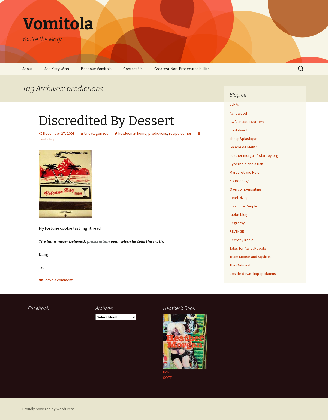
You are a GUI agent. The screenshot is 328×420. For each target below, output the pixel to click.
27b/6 (234, 104)
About (27, 68)
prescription (98, 241)
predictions (157, 133)
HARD (167, 371)
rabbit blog (239, 214)
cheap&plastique (243, 138)
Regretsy (237, 222)
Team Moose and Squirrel (250, 256)
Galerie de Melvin (244, 147)
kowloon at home (132, 133)
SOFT (167, 377)
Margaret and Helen (245, 172)
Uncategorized (96, 133)
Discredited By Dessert (107, 121)
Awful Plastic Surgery (247, 121)
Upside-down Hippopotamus (253, 273)
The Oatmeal (240, 265)
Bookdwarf (239, 130)
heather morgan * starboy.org (254, 155)
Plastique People (243, 206)
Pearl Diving (239, 197)
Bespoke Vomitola (96, 68)
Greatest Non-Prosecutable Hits (182, 68)
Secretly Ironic (241, 239)
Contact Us (133, 68)
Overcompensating (245, 189)
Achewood (238, 113)
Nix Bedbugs (240, 180)
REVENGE (237, 231)
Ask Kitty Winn (56, 68)
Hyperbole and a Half (246, 163)
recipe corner (180, 133)
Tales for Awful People (248, 248)
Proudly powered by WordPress (48, 408)
